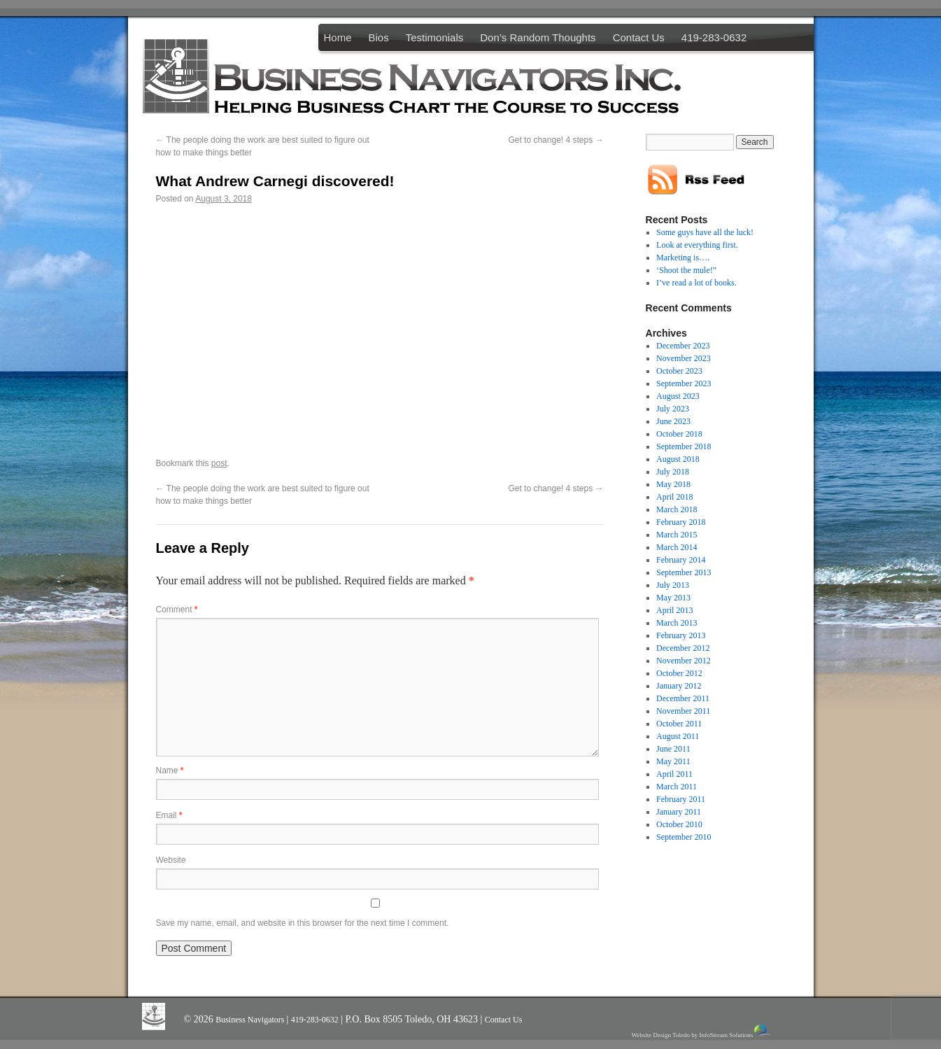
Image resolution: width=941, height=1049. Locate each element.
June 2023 (673, 421)
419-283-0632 (714, 37)
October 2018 (679, 434)
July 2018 (672, 472)
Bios (379, 37)
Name (170, 770)
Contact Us (639, 37)
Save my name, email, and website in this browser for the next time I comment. (302, 923)
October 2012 (679, 673)
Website (171, 860)
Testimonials (435, 37)
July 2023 (672, 409)
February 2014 (680, 560)
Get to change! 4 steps (555, 140)
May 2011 (673, 761)
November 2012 (683, 661)
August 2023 (678, 396)
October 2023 (679, 371)
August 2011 (677, 736)
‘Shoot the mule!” (686, 270)
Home (338, 37)
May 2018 (673, 484)
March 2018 (676, 509)
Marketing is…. (682, 257)
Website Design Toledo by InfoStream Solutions (703, 1031)
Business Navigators (250, 1020)
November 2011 (683, 711)
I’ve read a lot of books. (696, 283)
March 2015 (676, 535)
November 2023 (683, 358)
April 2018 (674, 497)
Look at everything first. (697, 245)
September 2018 (683, 446)
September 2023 (683, 383)
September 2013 (683, 572)
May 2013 (673, 598)
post (219, 463)
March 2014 (676, 547)
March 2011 (676, 786)
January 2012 (678, 686)
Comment (177, 609)
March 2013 (676, 623)
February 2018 (680, 522)
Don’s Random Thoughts (537, 37)
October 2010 (679, 824)
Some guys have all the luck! (704, 232)
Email (169, 815)
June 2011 (673, 749)
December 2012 (682, 648)
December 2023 (682, 346)
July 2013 (672, 585)
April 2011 (674, 774)
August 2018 (678, 459)
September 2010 (683, 837)
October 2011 (679, 723)
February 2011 (680, 799)
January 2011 (678, 812)
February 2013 (680, 635)
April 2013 (674, 610)
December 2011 (682, 698)
